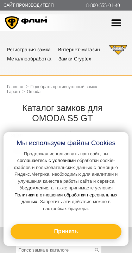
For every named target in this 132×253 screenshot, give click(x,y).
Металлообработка (29, 58)
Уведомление (34, 187)
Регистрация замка (29, 49)
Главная (15, 86)
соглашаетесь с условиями (46, 160)
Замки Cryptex (74, 58)
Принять (66, 231)
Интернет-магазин (79, 49)
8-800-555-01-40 (103, 5)
